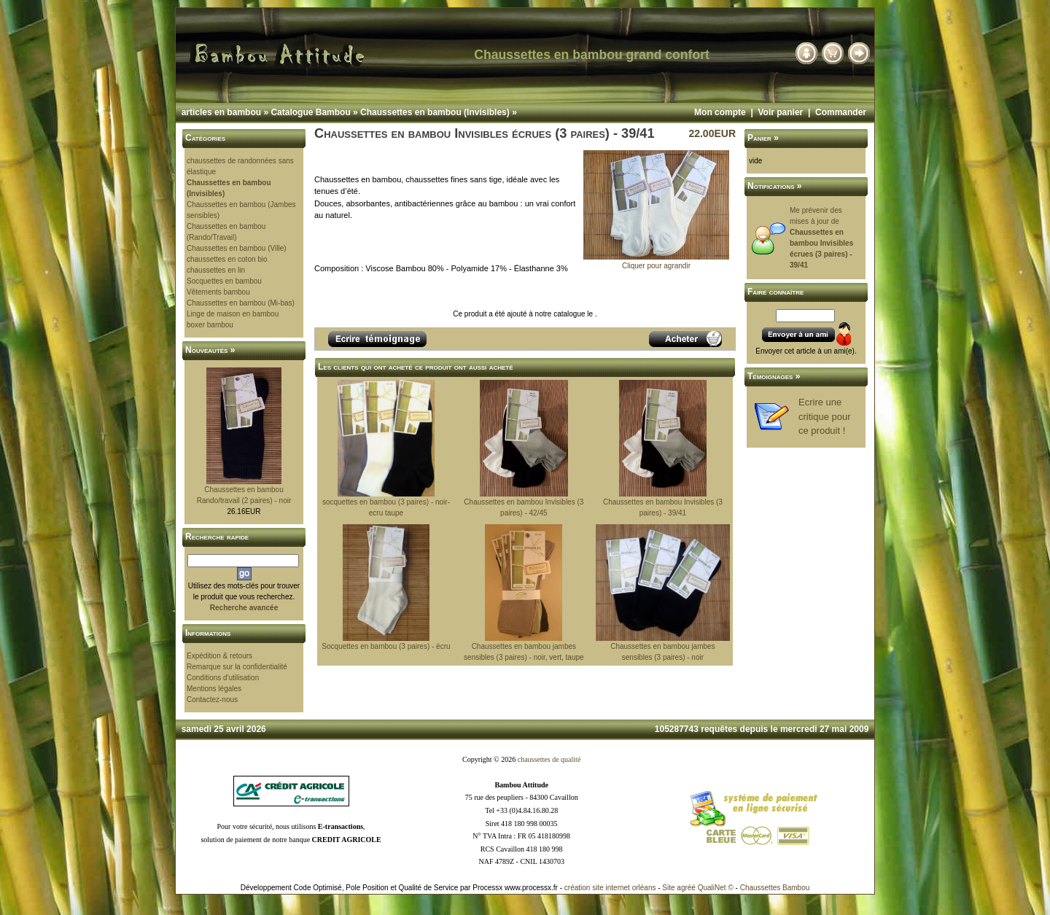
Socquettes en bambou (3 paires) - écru (386, 646)
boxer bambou (210, 325)
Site (668, 888)
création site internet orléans (610, 888)
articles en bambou (221, 112)
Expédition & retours (219, 656)
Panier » (763, 138)
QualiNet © (716, 888)
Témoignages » (773, 376)
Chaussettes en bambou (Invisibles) (435, 112)
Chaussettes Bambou (775, 888)
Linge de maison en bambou (233, 314)
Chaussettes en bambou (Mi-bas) (241, 303)
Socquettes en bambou (224, 281)
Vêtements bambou (218, 292)
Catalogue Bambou (310, 112)
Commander (840, 112)
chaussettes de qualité (549, 759)
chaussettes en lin (216, 270)
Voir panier (780, 112)
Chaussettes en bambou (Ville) (237, 248)
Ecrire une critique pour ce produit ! (824, 416)
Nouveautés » (210, 350)
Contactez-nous (212, 700)
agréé (686, 888)
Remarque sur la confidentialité (237, 667)
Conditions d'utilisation (223, 678)
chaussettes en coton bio (227, 259)
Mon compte (720, 112)
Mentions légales (214, 689)
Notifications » (774, 186)
